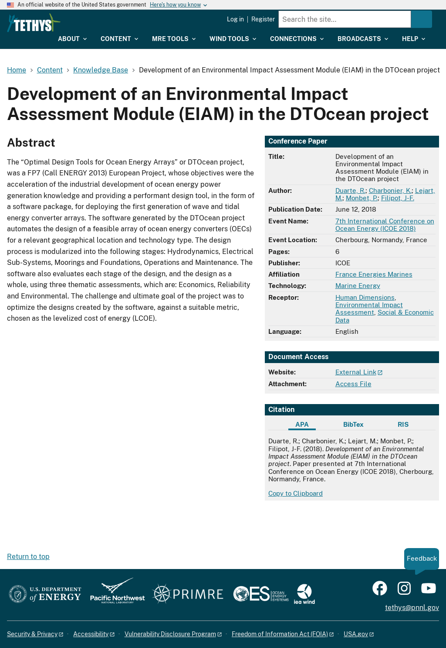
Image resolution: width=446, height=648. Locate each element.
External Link (355, 372)
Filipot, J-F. (397, 198)
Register (263, 19)
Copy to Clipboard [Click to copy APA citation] (295, 493)
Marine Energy (357, 285)
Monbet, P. (362, 198)
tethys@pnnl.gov (412, 607)
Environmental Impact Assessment (369, 308)
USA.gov (356, 634)
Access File (353, 383)
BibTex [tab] (353, 424)
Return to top (28, 556)
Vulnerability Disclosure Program (170, 634)
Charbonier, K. (390, 190)
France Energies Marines (373, 274)
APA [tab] (302, 424)
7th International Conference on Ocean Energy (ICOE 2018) (384, 224)
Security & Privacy (32, 634)
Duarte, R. (350, 190)
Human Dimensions (365, 297)
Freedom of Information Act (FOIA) (280, 634)
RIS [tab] (403, 424)
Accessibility (90, 634)
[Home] (78, 23)
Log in (235, 19)
